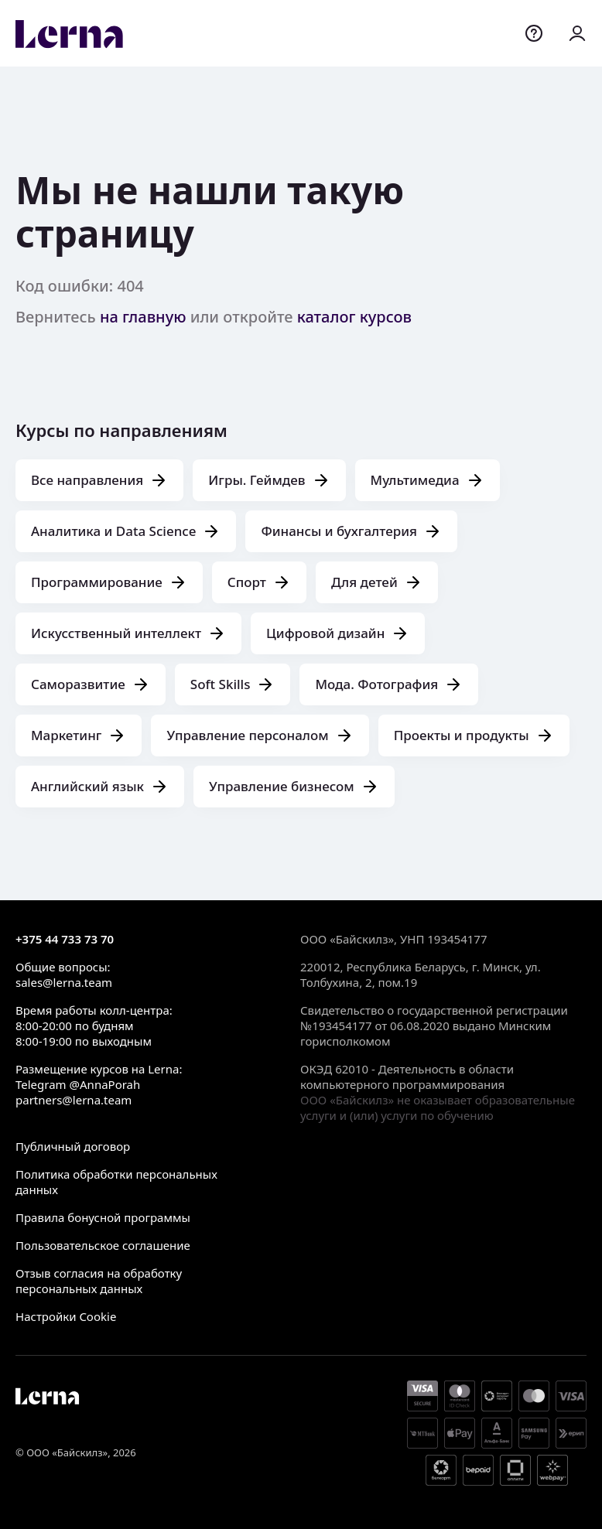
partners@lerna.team (73, 1100)
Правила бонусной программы (102, 1217)
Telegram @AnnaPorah (77, 1084)
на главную (143, 316)
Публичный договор (72, 1146)
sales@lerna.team (63, 982)
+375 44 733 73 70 (64, 939)
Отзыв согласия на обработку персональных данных (98, 1280)
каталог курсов (354, 316)
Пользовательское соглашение (102, 1245)
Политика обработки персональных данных (116, 1181)
